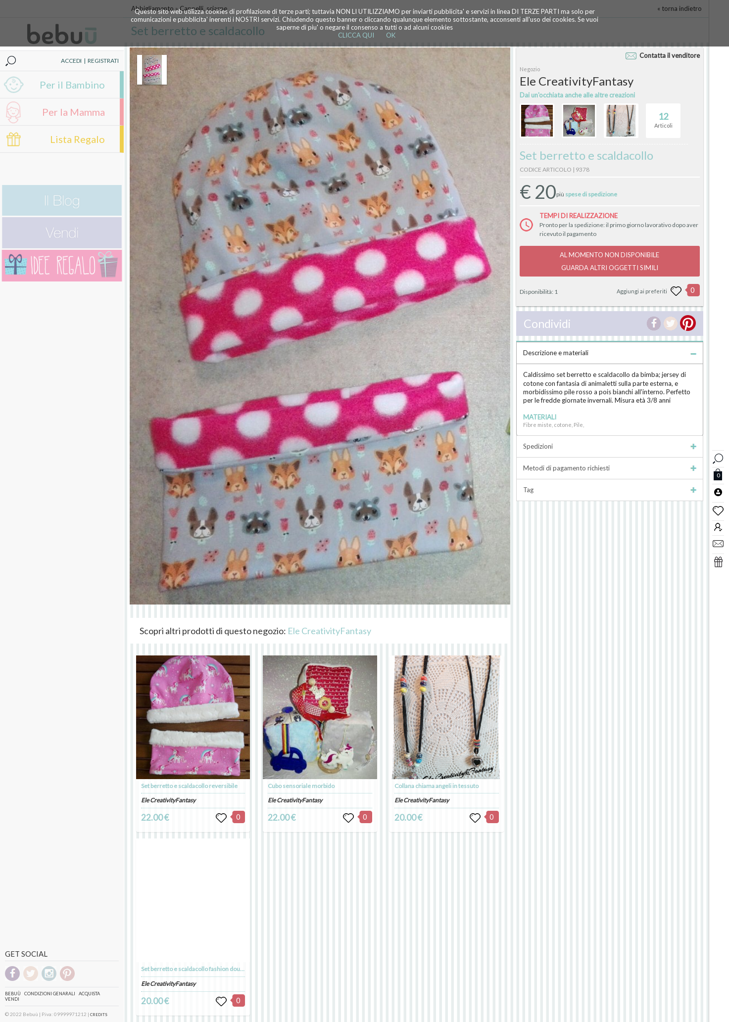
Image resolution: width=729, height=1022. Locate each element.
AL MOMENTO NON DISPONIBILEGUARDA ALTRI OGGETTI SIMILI (609, 261)
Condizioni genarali (49, 993)
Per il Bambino (72, 85)
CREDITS (98, 1014)
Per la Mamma (73, 112)
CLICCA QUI (356, 35)
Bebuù (13, 993)
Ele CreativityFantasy (329, 630)
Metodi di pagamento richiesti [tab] (610, 468)
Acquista (89, 993)
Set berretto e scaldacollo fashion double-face (201, 969)
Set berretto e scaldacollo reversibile (189, 786)
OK (390, 35)
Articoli (663, 116)
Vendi (12, 999)
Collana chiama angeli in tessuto (436, 786)
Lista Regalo (77, 139)
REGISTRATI (103, 60)
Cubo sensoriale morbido (301, 786)
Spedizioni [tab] (610, 446)
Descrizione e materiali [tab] (610, 353)
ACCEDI (71, 60)
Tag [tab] (610, 490)
